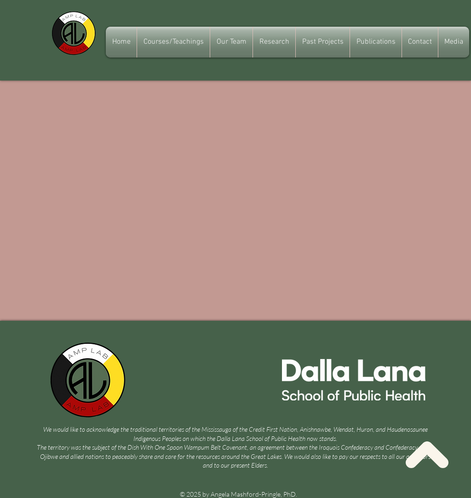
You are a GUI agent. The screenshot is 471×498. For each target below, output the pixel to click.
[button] (231, 42)
